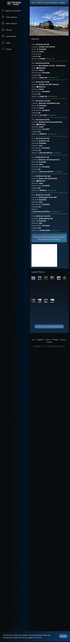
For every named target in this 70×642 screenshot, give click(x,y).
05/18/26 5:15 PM (42, 82)
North (41, 70)
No (39, 56)
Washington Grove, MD (48, 197)
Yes (39, 75)
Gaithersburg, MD (46, 218)
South (41, 51)
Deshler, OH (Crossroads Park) (50, 122)
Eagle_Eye (48, 77)
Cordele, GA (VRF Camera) (49, 84)
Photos (7, 29)
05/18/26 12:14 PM (43, 101)
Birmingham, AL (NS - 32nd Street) (52, 65)
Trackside (41, 49)
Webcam (41, 68)
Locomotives (9, 36)
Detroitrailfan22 (50, 153)
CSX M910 (45, 110)
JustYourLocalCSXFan (46, 211)
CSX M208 (45, 73)
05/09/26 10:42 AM (43, 176)
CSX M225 (45, 148)
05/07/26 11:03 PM (43, 216)
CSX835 (46, 59)
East (40, 145)
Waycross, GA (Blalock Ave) (49, 103)
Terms (48, 340)
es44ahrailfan (49, 230)
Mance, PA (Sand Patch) (48, 178)
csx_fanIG (47, 115)
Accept (63, 635)
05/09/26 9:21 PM (42, 157)
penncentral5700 (51, 171)
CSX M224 (45, 204)
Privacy (55, 340)
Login (6, 42)
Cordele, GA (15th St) (47, 47)
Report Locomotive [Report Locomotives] (11, 10)
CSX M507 (45, 129)
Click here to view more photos (49, 326)
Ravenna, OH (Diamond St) (49, 160)
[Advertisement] (44, 255)
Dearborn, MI (44, 141)
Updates (40, 340)
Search (7, 49)
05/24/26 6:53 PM (42, 44)
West (41, 164)
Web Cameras (9, 23)
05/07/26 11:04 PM (43, 195)
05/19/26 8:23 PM (42, 63)
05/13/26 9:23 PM (42, 120)
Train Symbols (9, 17)
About (63, 340)
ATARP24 (47, 134)
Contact (49, 342)
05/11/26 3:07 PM (42, 138)
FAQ (33, 340)
